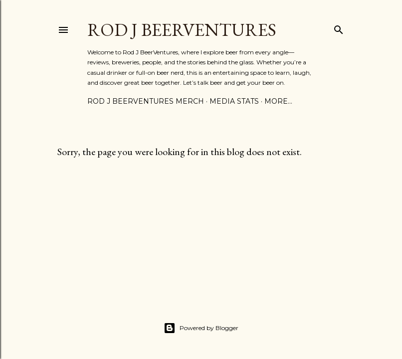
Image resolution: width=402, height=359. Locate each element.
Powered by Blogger (201, 328)
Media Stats (234, 101)
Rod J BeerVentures (181, 29)
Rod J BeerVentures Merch (145, 101)
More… (278, 101)
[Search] (339, 27)
